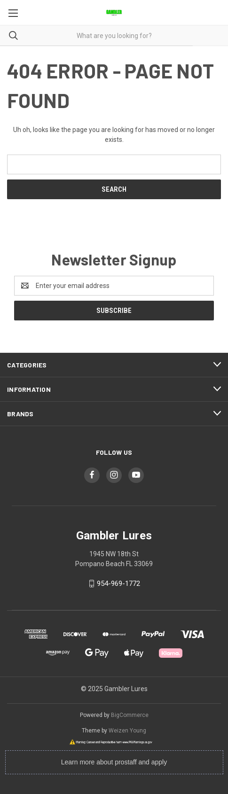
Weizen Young (127, 730)
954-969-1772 (118, 583)
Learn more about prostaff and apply (114, 762)
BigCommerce (130, 715)
